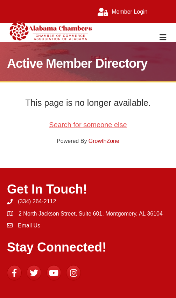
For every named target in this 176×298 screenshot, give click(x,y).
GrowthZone (104, 141)
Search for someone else (88, 125)
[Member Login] (120, 12)
